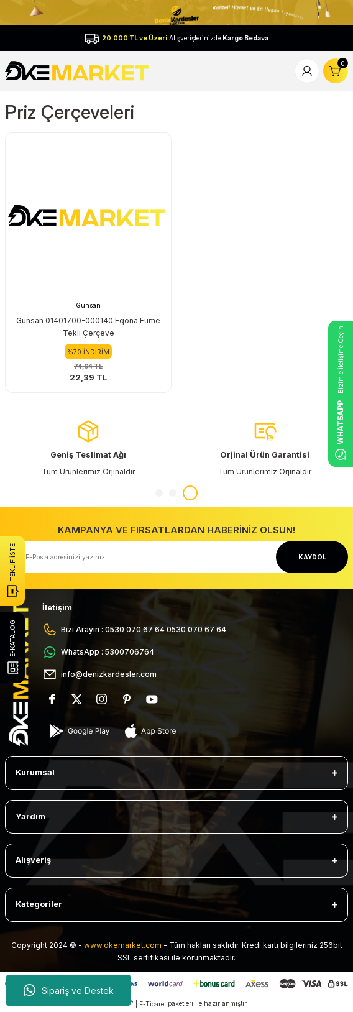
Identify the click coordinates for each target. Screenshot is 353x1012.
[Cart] (335, 70)
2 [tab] (172, 493)
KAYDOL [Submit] (312, 557)
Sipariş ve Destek (69, 990)
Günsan (88, 305)
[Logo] (78, 70)
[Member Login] (307, 70)
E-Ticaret (152, 1004)
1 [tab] (159, 493)
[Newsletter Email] (176, 557)
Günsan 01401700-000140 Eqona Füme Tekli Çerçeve (88, 327)
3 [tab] (190, 492)
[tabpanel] (264, 448)
